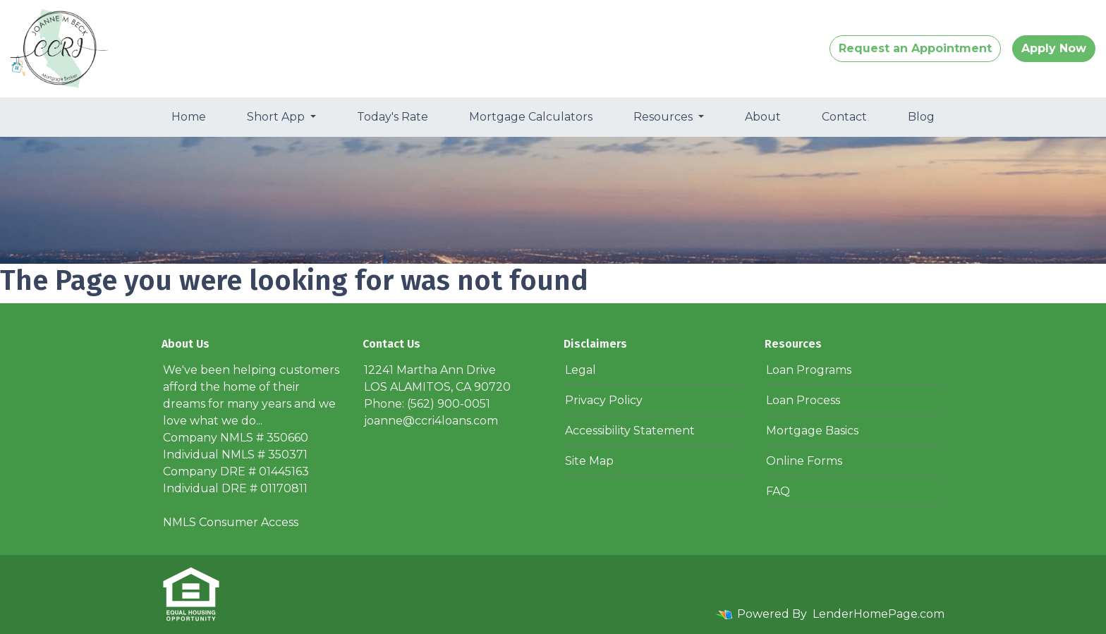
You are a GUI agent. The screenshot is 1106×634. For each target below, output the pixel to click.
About (763, 116)
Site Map (589, 461)
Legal (580, 370)
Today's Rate (392, 116)
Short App (277, 116)
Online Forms (804, 461)
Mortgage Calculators (530, 116)
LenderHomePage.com (878, 614)
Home (188, 116)
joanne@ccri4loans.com (431, 420)
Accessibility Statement (630, 430)
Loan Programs (808, 370)
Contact (844, 116)
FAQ (778, 491)
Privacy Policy (604, 400)
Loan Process (803, 400)
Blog (921, 116)
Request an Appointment (915, 48)
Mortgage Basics (812, 430)
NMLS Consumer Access (230, 522)
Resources (664, 116)
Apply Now (1053, 48)
